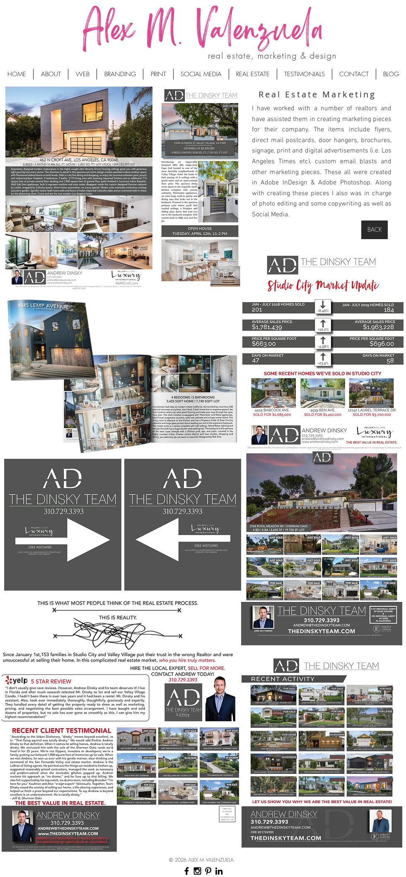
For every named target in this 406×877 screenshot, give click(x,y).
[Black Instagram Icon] (197, 871)
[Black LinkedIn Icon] (219, 871)
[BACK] (374, 229)
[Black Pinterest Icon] (208, 871)
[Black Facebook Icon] (186, 871)
